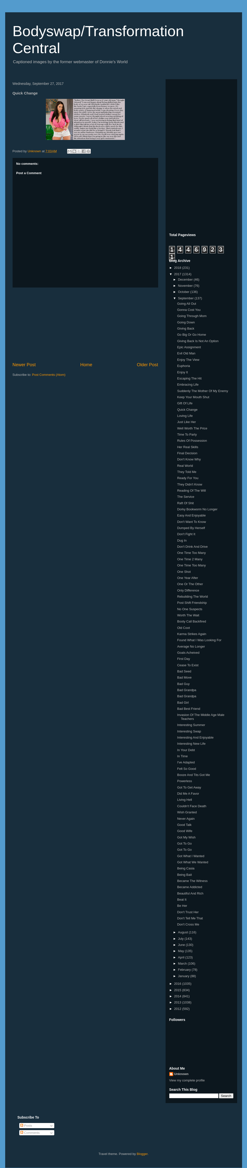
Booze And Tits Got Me (193, 775)
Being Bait (184, 875)
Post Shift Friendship (192, 603)
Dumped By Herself (191, 528)
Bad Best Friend (188, 709)
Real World (185, 466)
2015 (178, 990)
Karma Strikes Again (191, 634)
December (186, 279)
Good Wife (184, 831)
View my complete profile (187, 1080)
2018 (178, 268)
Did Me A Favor (188, 793)
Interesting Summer (191, 725)
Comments (29, 1133)
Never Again (186, 818)
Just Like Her (186, 422)
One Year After (187, 578)
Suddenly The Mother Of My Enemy (202, 391)
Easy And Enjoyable (191, 515)
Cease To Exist (187, 665)
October (184, 292)
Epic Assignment (189, 347)
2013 (178, 1002)
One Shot (184, 572)
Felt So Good (186, 769)
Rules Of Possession (192, 440)
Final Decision (187, 453)
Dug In (182, 540)
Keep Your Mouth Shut (193, 397)
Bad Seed (184, 671)
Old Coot (183, 628)
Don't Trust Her (188, 912)
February (185, 969)
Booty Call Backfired (191, 621)
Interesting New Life (191, 743)
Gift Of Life (184, 403)
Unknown (181, 1074)
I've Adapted (186, 762)
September (186, 298)
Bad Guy (183, 684)
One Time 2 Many (190, 559)
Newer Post (24, 364)
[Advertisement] (85, 324)
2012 (178, 1009)
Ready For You (187, 478)
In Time (182, 756)
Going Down (186, 322)
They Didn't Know (189, 484)
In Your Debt (186, 750)
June (182, 945)
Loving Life (185, 416)
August (183, 932)
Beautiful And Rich (190, 893)
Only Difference (188, 590)
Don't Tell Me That (190, 918)
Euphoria (183, 366)
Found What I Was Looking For (199, 640)
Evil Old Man (186, 353)
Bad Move (184, 677)
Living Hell (184, 800)
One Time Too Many (191, 553)
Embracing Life (188, 384)
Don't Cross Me (188, 924)
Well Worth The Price (192, 428)
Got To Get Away (189, 787)
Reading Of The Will (191, 490)
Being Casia (185, 868)
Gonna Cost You (189, 310)
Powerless (184, 781)
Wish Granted (187, 812)
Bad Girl (183, 702)
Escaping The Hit (189, 378)
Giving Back (185, 328)
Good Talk (184, 825)
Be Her (182, 906)
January (184, 976)
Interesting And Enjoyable (195, 737)
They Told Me (186, 472)
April (181, 957)
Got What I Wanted (190, 856)
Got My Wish (186, 837)
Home (86, 364)
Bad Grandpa (186, 690)
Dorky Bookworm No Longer (197, 509)
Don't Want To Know (191, 522)
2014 (178, 996)
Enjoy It (182, 372)
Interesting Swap (189, 731)
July (181, 938)
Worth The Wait (188, 615)
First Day (183, 659)
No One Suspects (189, 609)
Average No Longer (191, 646)
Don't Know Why (189, 459)
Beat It (182, 899)
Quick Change (187, 409)
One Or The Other (190, 584)
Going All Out (186, 303)
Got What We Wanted (192, 862)
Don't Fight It (186, 534)
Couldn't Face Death (191, 806)
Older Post (147, 364)
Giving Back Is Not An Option (198, 341)
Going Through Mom (192, 316)
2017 (178, 274)
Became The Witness (192, 881)
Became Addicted (189, 887)
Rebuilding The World (192, 596)
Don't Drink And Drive (192, 546)
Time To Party (187, 434)
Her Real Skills (187, 447)
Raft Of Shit (185, 503)
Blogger (142, 1154)
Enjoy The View (188, 360)
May (181, 951)
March (183, 963)
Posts (26, 1125)
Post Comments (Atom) (48, 375)
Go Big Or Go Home (191, 334)
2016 (178, 984)
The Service (185, 497)
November (186, 286)
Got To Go (184, 843)
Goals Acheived (188, 652)
